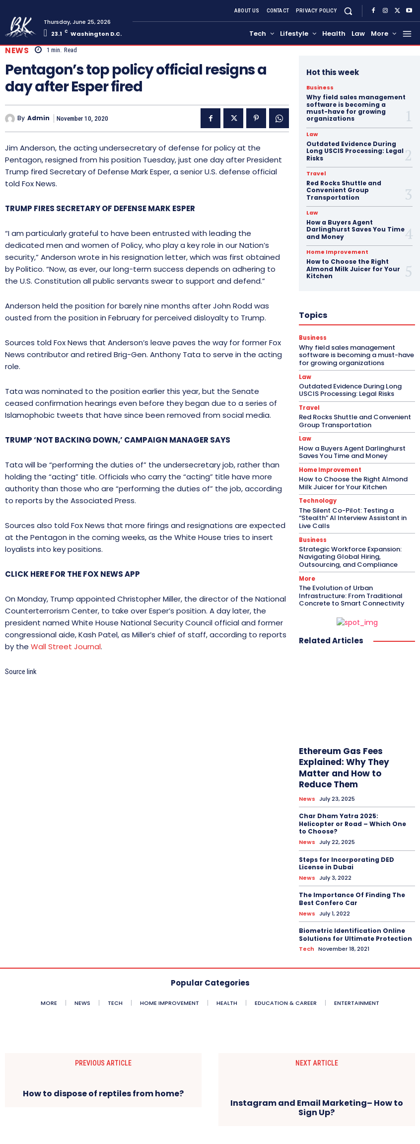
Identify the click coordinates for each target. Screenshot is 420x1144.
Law (311, 134)
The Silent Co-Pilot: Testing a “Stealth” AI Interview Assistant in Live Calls (353, 517)
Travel (315, 173)
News (17, 50)
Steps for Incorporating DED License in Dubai (346, 862)
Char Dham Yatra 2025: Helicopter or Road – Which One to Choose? (352, 823)
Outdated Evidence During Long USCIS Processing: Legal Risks (355, 151)
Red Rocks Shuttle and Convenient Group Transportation (343, 190)
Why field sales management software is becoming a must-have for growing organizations (356, 108)
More (307, 578)
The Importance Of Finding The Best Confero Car (352, 897)
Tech (306, 947)
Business (318, 87)
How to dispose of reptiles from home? (103, 1091)
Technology (317, 500)
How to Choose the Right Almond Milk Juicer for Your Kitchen (353, 268)
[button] (348, 10)
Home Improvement (334, 252)
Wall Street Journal (66, 646)
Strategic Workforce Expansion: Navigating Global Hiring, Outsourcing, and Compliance (350, 555)
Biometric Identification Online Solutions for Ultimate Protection (355, 932)
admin (38, 118)
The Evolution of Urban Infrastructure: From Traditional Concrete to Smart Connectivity (352, 594)
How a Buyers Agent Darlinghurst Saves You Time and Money (355, 229)
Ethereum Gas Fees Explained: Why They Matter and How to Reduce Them (344, 766)
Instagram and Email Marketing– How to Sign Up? (316, 1105)
